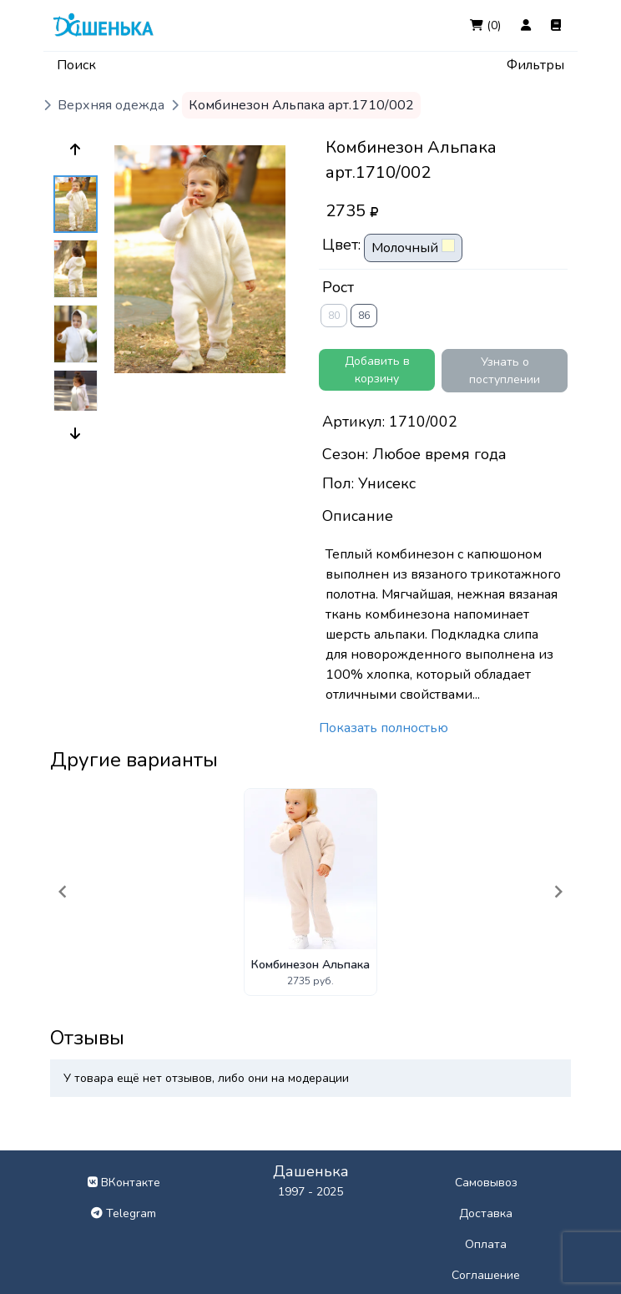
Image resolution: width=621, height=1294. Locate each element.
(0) (485, 25)
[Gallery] (310, 892)
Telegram (123, 1213)
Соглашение (486, 1275)
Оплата (486, 1244)
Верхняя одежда (111, 105)
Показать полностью (383, 728)
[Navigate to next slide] (558, 891)
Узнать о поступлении (504, 370)
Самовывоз (486, 1182)
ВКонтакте (124, 1182)
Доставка (485, 1213)
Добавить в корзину (377, 370)
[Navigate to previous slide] (62, 891)
